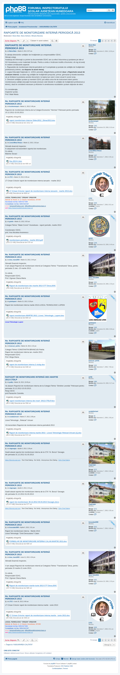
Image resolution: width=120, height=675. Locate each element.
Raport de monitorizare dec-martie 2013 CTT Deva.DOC (32, 286)
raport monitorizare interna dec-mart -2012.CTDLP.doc (32, 401)
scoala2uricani (93, 411)
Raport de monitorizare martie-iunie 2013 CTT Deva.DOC (33, 586)
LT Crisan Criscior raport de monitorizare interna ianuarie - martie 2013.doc (41, 191)
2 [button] (102, 40)
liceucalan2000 (93, 522)
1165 (95, 327)
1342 (95, 126)
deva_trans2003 (94, 277)
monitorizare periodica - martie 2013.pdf (26, 240)
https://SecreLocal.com (12, 460)
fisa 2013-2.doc (15, 161)
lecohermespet (93, 121)
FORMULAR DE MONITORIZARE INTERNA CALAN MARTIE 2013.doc (38, 541)
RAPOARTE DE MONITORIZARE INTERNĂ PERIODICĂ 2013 (42, 32)
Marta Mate (16, 36)
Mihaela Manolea (37, 36)
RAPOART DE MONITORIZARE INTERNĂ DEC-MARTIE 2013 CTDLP (31, 378)
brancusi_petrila (94, 360)
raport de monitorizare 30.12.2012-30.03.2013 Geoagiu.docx (34, 502)
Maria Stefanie (26, 36)
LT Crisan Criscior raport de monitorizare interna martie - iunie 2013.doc (39, 615)
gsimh (91, 238)
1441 (95, 365)
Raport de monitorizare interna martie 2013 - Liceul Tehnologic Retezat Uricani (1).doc (45, 433)
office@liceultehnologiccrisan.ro (35, 206)
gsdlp (90, 377)
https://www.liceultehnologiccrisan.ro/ (20, 208)
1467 (95, 155)
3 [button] (105, 40)
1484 (95, 381)
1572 (95, 469)
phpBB (53, 663)
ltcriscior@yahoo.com (17, 206)
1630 (95, 203)
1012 (95, 526)
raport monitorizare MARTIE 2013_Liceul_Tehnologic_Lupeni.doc (36, 316)
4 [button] (108, 40)
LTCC (90, 198)
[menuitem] (21, 22)
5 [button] (111, 40)
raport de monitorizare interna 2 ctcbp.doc (27, 365)
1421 (95, 282)
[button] (114, 40)
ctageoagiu (92, 465)
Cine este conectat (11, 650)
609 (95, 49)
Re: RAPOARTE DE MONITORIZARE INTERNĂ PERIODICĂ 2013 (27, 102)
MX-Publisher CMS (67, 666)
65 (94, 416)
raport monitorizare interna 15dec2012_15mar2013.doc (32, 120)
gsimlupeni (92, 323)
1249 (95, 243)
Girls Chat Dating (64, 460)
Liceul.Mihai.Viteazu (95, 150)
